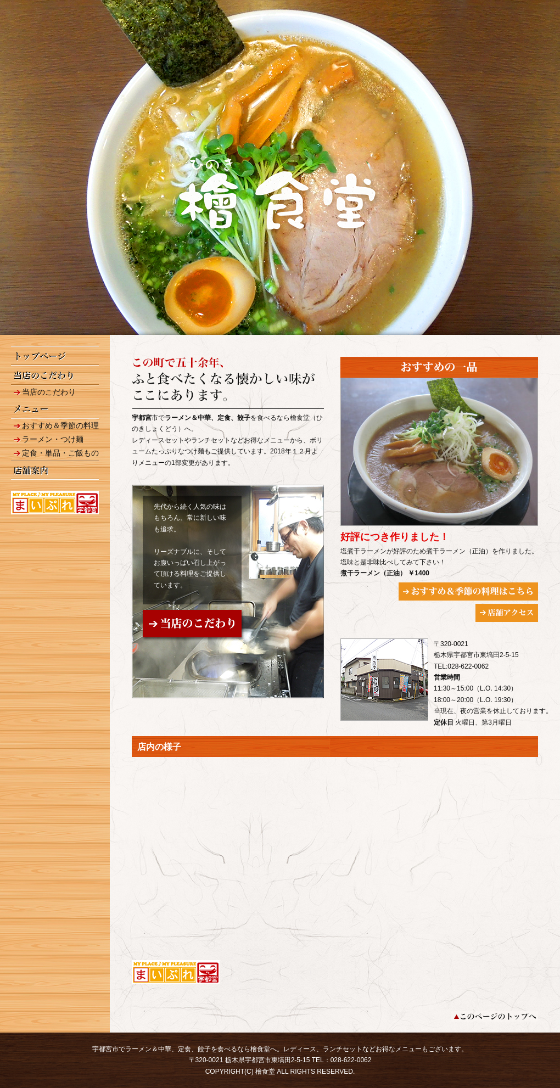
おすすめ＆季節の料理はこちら (468, 591)
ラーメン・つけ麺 (52, 439)
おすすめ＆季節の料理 (60, 425)
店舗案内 (55, 470)
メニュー (55, 409)
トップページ (55, 356)
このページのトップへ (494, 1016)
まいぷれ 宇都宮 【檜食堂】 (55, 502)
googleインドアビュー (335, 858)
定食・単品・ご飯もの (60, 452)
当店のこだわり (55, 375)
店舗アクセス (506, 613)
